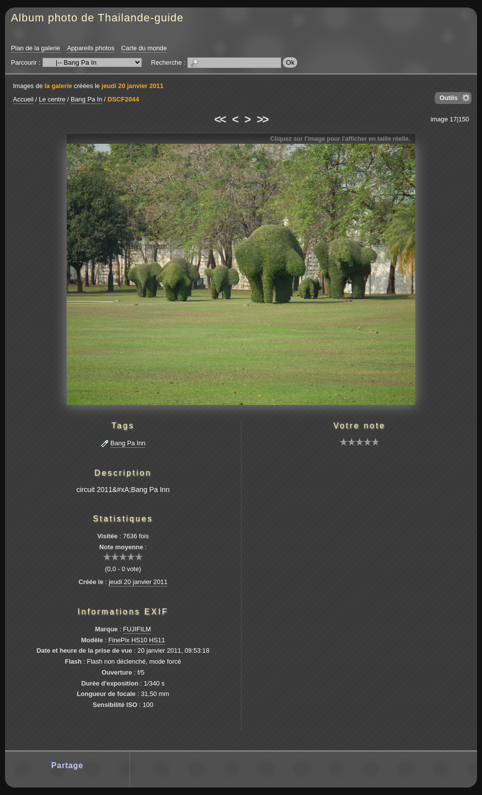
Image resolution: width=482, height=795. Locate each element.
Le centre (52, 99)
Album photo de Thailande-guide (97, 17)
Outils (449, 97)
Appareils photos (90, 48)
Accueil (23, 99)
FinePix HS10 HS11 (136, 640)
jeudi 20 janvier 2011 (133, 86)
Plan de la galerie (35, 48)
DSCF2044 (123, 99)
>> (262, 119)
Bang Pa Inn (128, 443)
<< (219, 119)
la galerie (58, 86)
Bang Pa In (86, 99)
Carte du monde (144, 48)
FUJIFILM (137, 629)
